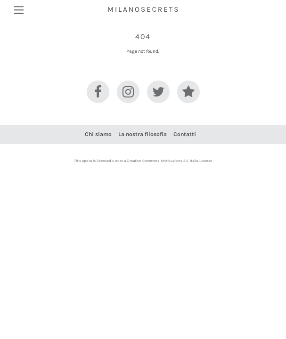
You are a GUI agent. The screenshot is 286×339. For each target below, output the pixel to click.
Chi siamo (98, 134)
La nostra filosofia (142, 134)
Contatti (184, 134)
